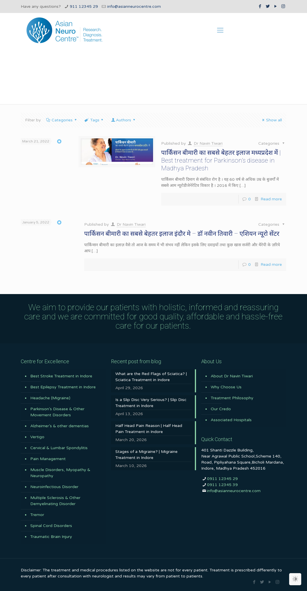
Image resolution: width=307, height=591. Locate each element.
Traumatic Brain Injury (51, 536)
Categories (61, 120)
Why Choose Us (226, 387)
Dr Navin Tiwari (208, 143)
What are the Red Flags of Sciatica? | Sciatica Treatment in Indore (151, 376)
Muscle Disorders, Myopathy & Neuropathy (60, 472)
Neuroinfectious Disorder (54, 486)
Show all (271, 120)
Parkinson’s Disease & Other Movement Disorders (57, 411)
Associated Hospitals (231, 419)
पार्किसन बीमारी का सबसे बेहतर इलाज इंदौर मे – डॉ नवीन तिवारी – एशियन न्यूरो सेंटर (181, 233)
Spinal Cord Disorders (51, 525)
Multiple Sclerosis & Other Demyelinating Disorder (55, 500)
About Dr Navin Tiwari (232, 376)
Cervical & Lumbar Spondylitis (59, 447)
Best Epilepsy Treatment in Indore (63, 387)
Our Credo (221, 408)
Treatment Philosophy (232, 398)
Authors (123, 120)
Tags (94, 120)
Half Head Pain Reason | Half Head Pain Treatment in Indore (148, 428)
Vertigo (37, 436)
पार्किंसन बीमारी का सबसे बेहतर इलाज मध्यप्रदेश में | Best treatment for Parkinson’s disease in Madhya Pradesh (221, 160)
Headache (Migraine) (50, 398)
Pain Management (48, 458)
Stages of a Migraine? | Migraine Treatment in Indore (146, 454)
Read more (271, 199)
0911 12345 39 (222, 484)
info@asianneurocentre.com (134, 6)
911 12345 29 (84, 6)
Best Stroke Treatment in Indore (61, 376)
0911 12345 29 (222, 478)
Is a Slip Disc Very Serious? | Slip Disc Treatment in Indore (151, 402)
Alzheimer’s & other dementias (59, 426)
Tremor (37, 514)
